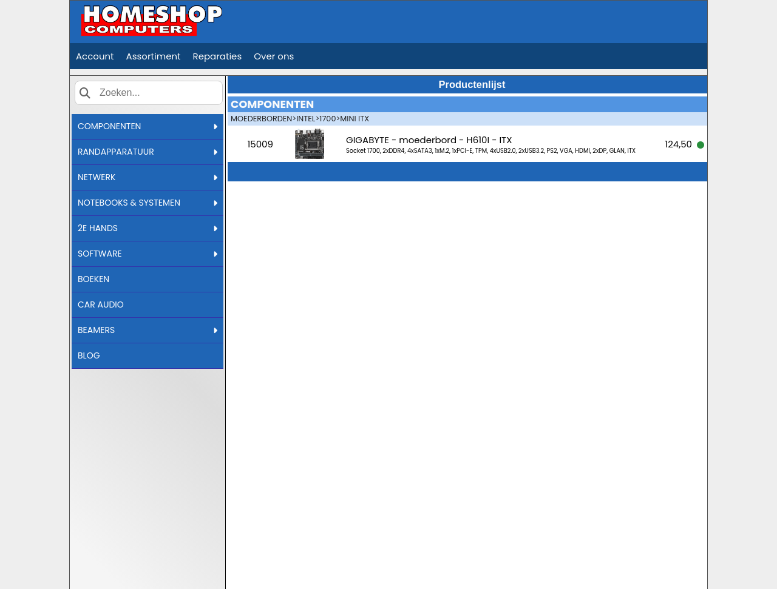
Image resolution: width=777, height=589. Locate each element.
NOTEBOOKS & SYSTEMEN (147, 203)
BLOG (89, 355)
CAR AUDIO (101, 304)
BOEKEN (93, 279)
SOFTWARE (147, 253)
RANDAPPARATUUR (147, 152)
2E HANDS (147, 228)
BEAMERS (147, 330)
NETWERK (147, 177)
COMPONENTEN (147, 126)
